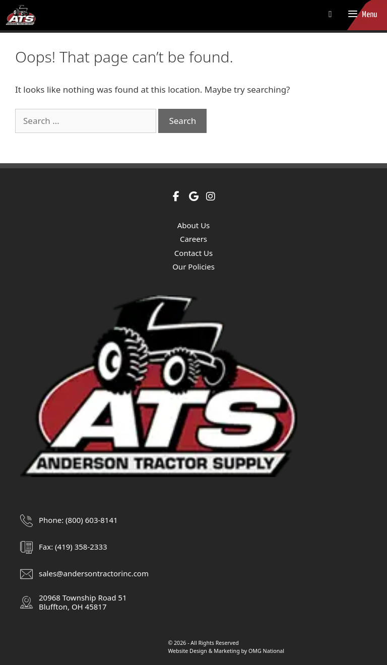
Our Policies (193, 266)
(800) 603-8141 (92, 520)
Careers (193, 239)
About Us (193, 225)
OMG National (266, 650)
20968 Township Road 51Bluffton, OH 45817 (82, 602)
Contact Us (193, 253)
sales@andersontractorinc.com (94, 573)
